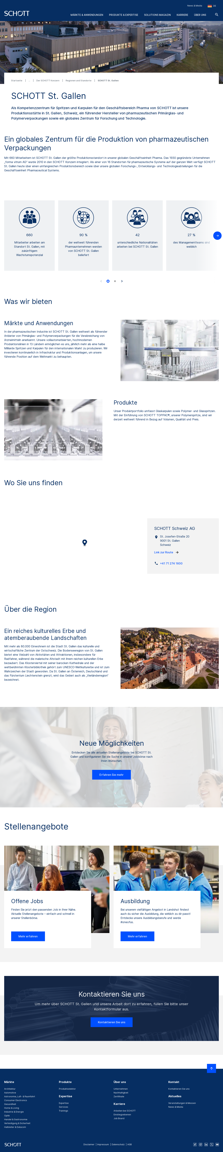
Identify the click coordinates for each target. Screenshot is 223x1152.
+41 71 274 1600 (171, 563)
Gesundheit (10, 1104)
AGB (129, 1144)
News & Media (194, 5)
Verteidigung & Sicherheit (17, 1123)
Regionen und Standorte (79, 80)
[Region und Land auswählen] (212, 6)
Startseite (17, 80)
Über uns (200, 14)
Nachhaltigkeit (121, 1092)
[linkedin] (206, 1144)
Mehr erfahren (28, 936)
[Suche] (217, 15)
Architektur (10, 1089)
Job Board (119, 1118)
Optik (7, 1115)
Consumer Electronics (15, 1100)
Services (63, 1107)
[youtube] (217, 1144)
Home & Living (11, 1108)
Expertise (64, 1103)
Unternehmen (121, 1089)
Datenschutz (118, 1144)
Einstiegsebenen (122, 1114)
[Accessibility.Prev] (101, 281)
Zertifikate (119, 1096)
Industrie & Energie (14, 1111)
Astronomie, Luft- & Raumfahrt (19, 1096)
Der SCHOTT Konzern (48, 80)
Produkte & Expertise (123, 14)
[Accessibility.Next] (122, 281)
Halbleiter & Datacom (15, 1127)
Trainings (63, 1110)
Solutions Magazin (157, 14)
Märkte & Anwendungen (87, 14)
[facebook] (195, 1144)
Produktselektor (67, 1089)
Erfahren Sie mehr (111, 774)
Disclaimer (88, 1144)
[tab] (108, 281)
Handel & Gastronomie (15, 1119)
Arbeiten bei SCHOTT (125, 1110)
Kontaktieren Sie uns (111, 1022)
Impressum (103, 1144)
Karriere (182, 14)
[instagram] (200, 1144)
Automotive (10, 1092)
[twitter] (211, 1144)
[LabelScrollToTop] (211, 1068)
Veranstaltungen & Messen (182, 1103)
